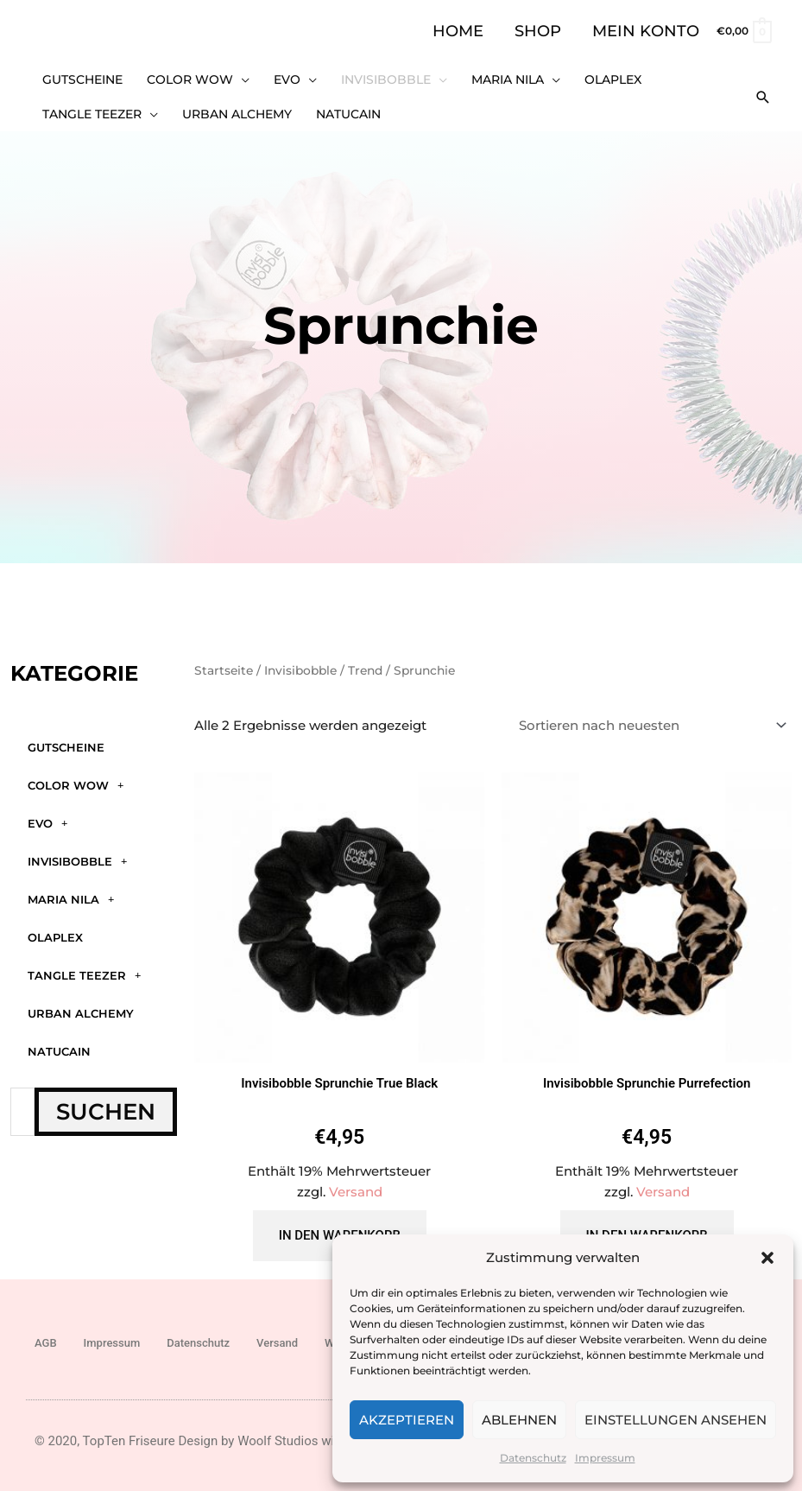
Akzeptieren (406, 1420)
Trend (365, 670)
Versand (355, 1191)
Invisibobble (77, 861)
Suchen (105, 1112)
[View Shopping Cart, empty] (743, 30)
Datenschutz (533, 1457)
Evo (47, 823)
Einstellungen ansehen (675, 1420)
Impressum (605, 1457)
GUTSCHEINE (66, 747)
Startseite (223, 670)
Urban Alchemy (81, 1013)
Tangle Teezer (84, 975)
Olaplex (55, 937)
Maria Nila (71, 899)
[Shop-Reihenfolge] (650, 725)
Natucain (59, 1051)
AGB (46, 1342)
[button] (767, 1257)
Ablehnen (519, 1420)
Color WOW (75, 785)
